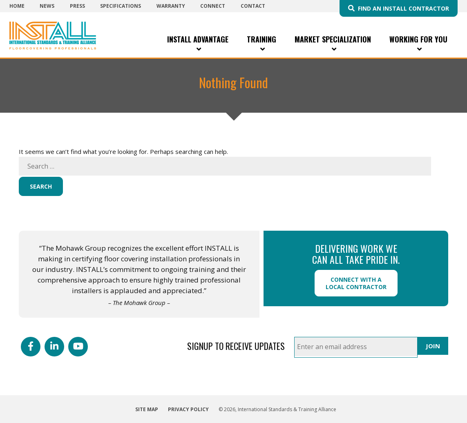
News (47, 5)
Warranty (170, 5)
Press (77, 5)
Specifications (120, 5)
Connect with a (356, 283)
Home (17, 5)
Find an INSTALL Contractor (403, 8)
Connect (212, 5)
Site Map (146, 409)
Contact (253, 5)
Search (41, 186)
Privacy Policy (188, 409)
